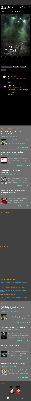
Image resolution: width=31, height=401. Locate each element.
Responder (11, 82)
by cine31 (15, 67)
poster (3, 70)
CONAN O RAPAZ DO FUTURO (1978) (13, 364)
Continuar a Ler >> (23, 147)
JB (8, 76)
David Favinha (11, 85)
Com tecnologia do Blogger (15, 398)
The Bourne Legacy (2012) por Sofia (13, 327)
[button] (29, 7)
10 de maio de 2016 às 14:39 (16, 76)
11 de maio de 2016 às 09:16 (14, 87)
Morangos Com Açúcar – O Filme (12, 152)
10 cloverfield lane (6, 67)
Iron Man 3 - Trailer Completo (10, 345)
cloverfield (23, 67)
